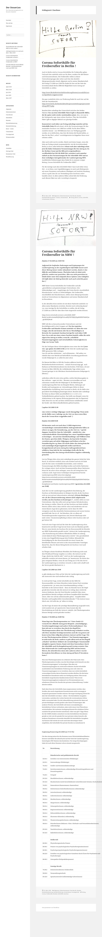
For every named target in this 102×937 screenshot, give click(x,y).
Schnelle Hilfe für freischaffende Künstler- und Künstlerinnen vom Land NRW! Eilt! (14, 66)
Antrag (72, 197)
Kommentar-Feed (10, 154)
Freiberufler (49, 894)
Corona (80, 197)
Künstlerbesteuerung (11, 123)
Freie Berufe (9, 115)
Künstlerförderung (11, 126)
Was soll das (9, 23)
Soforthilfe (60, 894)
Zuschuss (52, 199)
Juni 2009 (8, 95)
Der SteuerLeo (13, 7)
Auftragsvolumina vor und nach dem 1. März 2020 (14, 52)
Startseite (8, 20)
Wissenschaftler (10, 137)
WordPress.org (10, 157)
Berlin (76, 197)
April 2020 (9, 87)
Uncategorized (10, 134)
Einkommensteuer (11, 112)
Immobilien (9, 117)
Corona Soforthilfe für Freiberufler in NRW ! (12, 61)
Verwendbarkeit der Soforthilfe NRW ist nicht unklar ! (14, 47)
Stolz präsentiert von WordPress (50, 907)
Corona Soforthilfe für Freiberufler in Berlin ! (12, 56)
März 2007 (9, 98)
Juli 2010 (8, 92)
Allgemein (8, 109)
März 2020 (9, 89)
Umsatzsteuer (9, 131)
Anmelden (8, 148)
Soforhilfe (85, 197)
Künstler (8, 120)
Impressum (9, 26)
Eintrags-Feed (9, 151)
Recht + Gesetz (10, 129)
